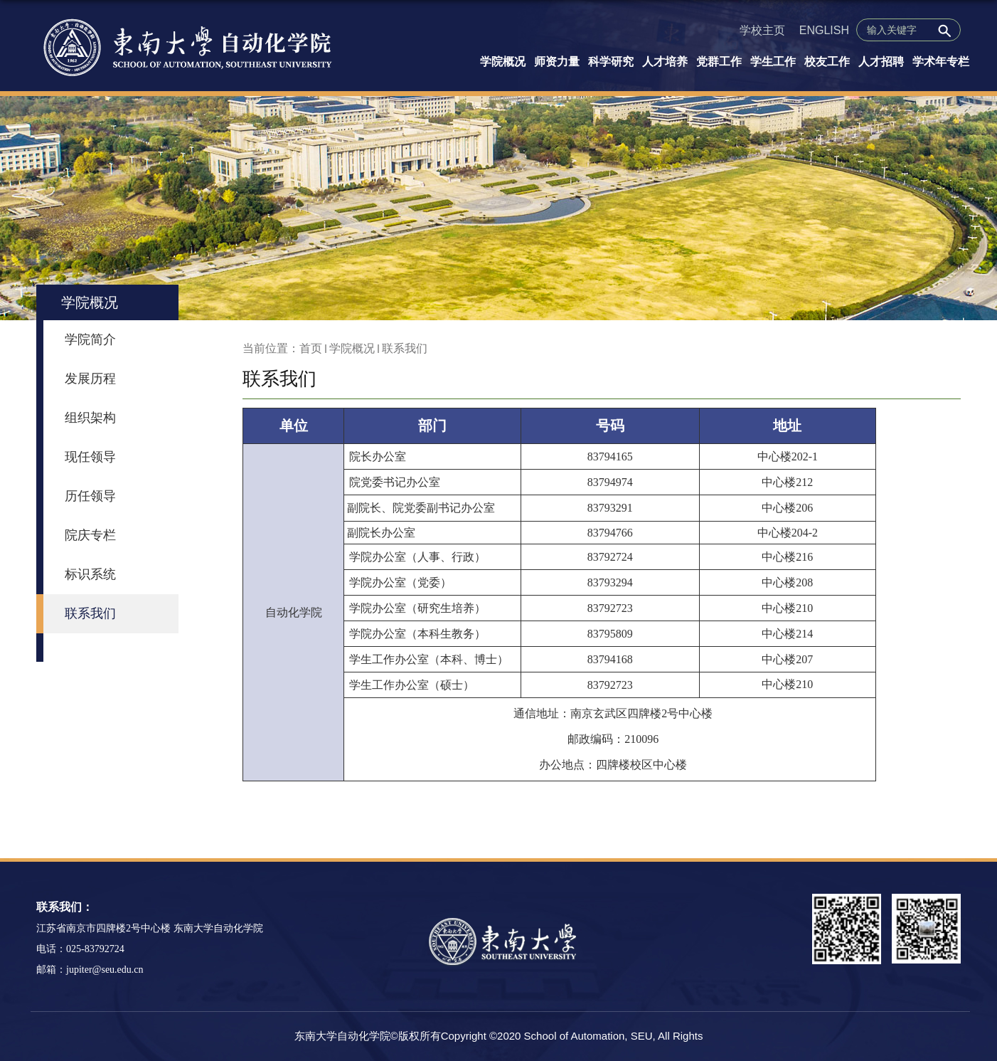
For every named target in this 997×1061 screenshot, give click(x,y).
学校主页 (762, 30)
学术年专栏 (940, 62)
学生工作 (773, 62)
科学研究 (611, 62)
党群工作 (719, 62)
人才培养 (665, 62)
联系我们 (404, 348)
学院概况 (503, 62)
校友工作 (827, 62)
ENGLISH (824, 30)
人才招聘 (881, 62)
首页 (310, 348)
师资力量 (557, 62)
